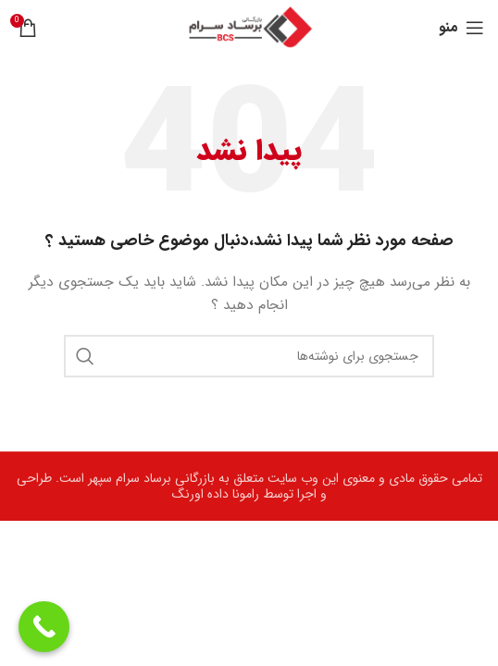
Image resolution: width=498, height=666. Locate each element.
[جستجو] (249, 356)
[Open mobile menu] (461, 27)
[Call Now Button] (44, 626)
